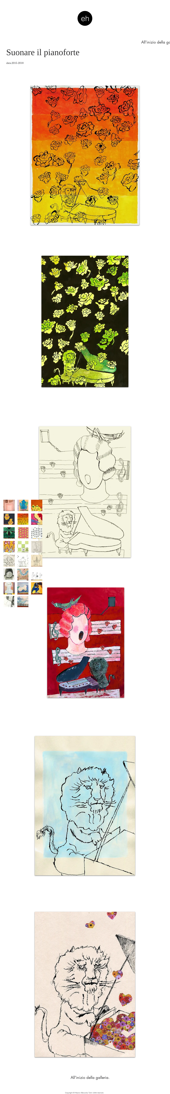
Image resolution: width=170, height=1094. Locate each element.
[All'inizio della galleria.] (90, 1077)
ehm (85, 23)
